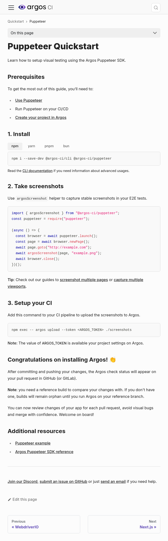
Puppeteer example (32, 443)
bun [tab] (66, 146)
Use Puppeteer (28, 100)
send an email (113, 481)
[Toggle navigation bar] (11, 7)
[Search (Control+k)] (155, 7)
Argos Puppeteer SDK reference (44, 451)
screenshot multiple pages (84, 279)
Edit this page (22, 499)
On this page (22, 32)
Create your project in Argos (40, 117)
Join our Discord (22, 481)
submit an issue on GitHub (63, 481)
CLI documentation (37, 171)
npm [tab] (15, 146)
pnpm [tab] (49, 146)
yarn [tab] (31, 146)
